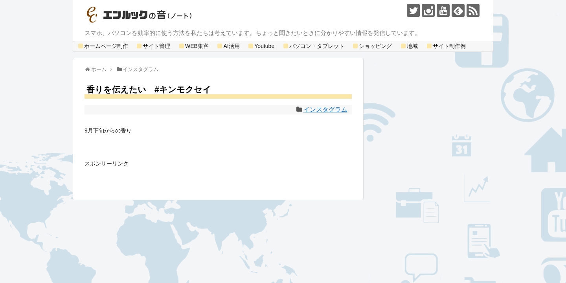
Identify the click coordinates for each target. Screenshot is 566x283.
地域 (409, 46)
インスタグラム (325, 109)
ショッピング (372, 46)
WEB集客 (193, 46)
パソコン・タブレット (313, 46)
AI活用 (227, 46)
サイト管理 (153, 46)
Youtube (260, 46)
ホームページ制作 (102, 46)
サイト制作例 (446, 46)
